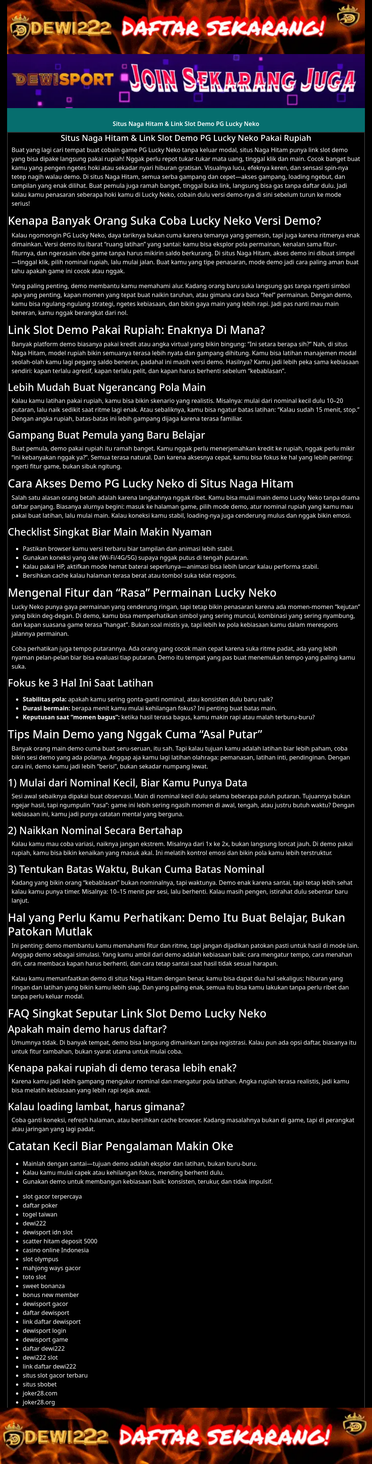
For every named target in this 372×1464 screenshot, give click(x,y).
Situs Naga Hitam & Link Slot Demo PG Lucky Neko (186, 124)
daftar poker (40, 1205)
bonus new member (51, 1295)
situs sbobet (40, 1384)
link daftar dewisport (52, 1322)
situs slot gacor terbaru (55, 1375)
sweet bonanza (44, 1286)
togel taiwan (40, 1214)
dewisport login (44, 1330)
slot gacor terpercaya (52, 1196)
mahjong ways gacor (52, 1268)
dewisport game (45, 1339)
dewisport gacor (45, 1304)
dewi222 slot (40, 1357)
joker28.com (40, 1393)
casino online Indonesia (56, 1250)
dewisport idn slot (48, 1232)
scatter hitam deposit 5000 (60, 1241)
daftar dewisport (46, 1313)
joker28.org (39, 1402)
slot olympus (41, 1259)
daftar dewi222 (44, 1348)
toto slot (34, 1277)
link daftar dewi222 (49, 1366)
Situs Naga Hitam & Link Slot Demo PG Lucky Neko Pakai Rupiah (186, 137)
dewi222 (34, 1223)
